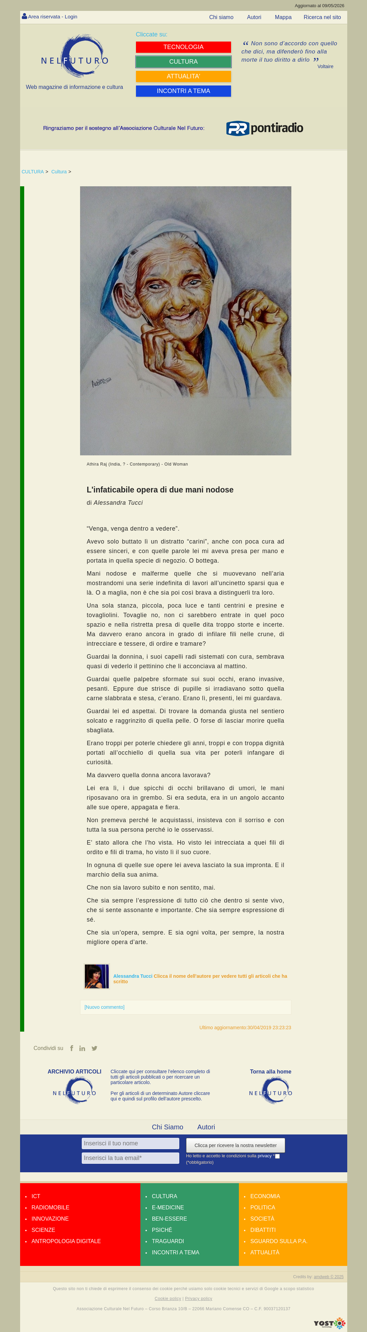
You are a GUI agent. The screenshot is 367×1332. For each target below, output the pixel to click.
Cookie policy (168, 1299)
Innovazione (50, 1219)
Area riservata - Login (54, 16)
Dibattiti (263, 1230)
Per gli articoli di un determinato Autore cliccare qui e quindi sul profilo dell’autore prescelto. (160, 1096)
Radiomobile (51, 1208)
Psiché (162, 1230)
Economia (265, 1197)
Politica (262, 1208)
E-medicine (168, 1208)
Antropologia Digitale (66, 1241)
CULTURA (33, 171)
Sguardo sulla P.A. (279, 1241)
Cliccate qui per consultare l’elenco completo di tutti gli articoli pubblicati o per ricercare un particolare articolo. (160, 1077)
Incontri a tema (175, 1253)
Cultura (59, 171)
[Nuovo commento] (105, 1007)
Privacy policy (198, 1299)
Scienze (43, 1230)
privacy (265, 1156)
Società (262, 1219)
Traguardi (168, 1241)
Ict (36, 1197)
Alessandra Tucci (133, 976)
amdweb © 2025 (329, 1277)
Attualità (264, 1253)
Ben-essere (169, 1219)
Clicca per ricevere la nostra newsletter (236, 1145)
